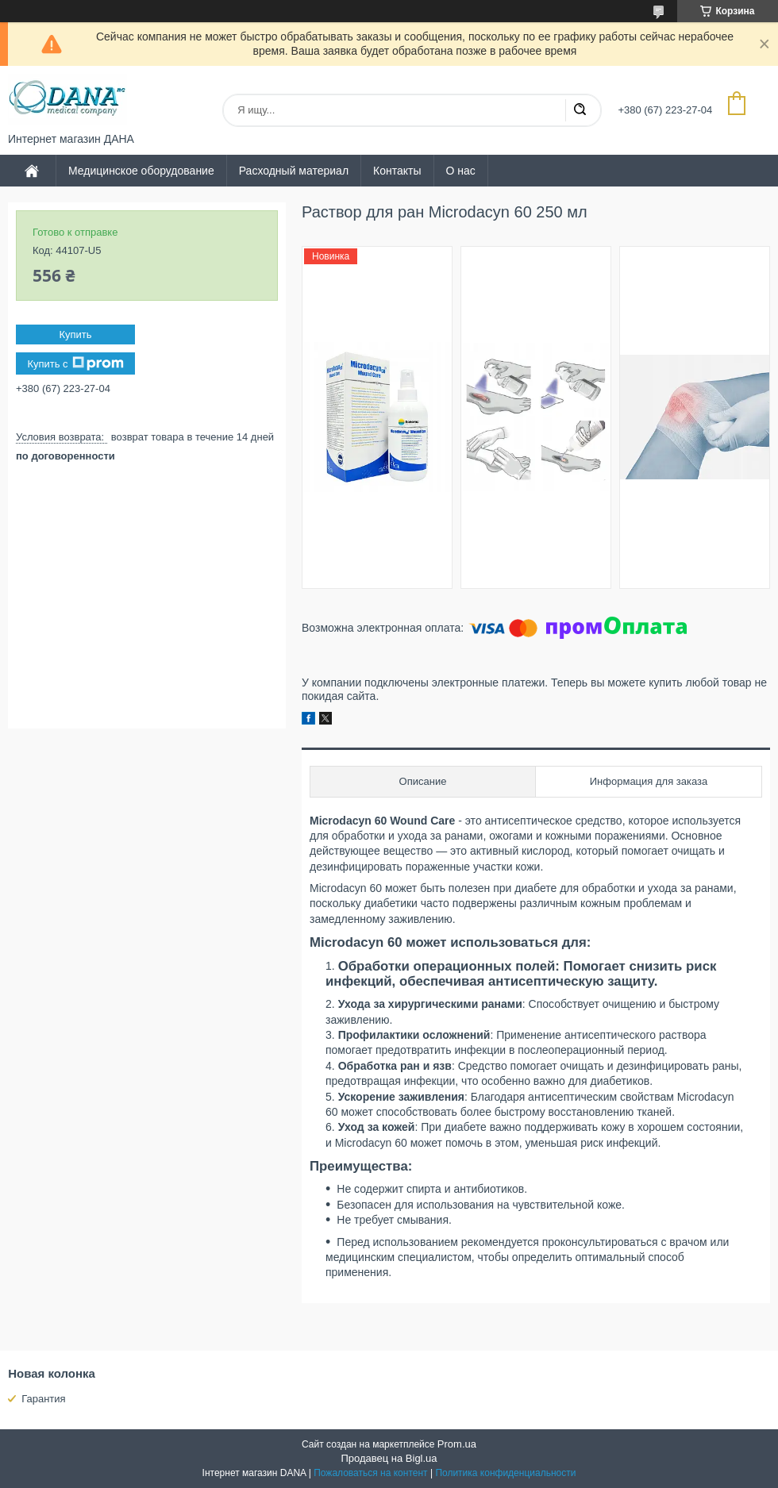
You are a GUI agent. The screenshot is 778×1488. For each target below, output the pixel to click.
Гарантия (43, 1399)
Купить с (75, 363)
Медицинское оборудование (141, 170)
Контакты (397, 170)
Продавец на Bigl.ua (389, 1458)
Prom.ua (456, 1444)
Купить (75, 334)
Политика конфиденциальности (505, 1472)
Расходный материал (294, 170)
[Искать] (579, 110)
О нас (461, 170)
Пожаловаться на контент (370, 1472)
